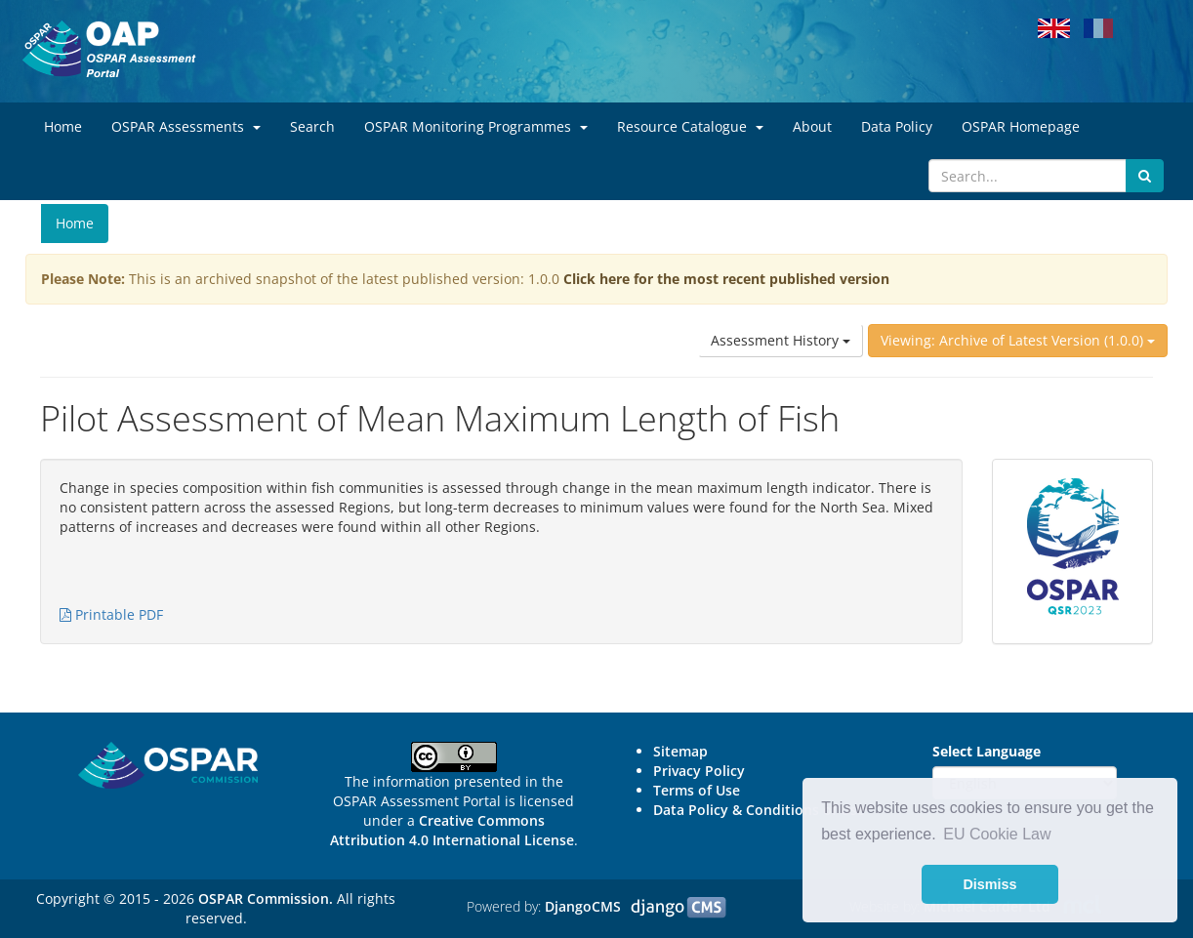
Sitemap (680, 751)
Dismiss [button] (989, 884)
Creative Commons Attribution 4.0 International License (452, 830)
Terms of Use (696, 790)
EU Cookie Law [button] (996, 834)
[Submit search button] (1145, 175)
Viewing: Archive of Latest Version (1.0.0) (1018, 340)
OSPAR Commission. (265, 898)
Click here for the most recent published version (726, 278)
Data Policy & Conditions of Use (759, 809)
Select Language (986, 751)
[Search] (1027, 175)
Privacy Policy (699, 770)
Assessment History (780, 340)
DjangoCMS (583, 906)
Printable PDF (111, 614)
